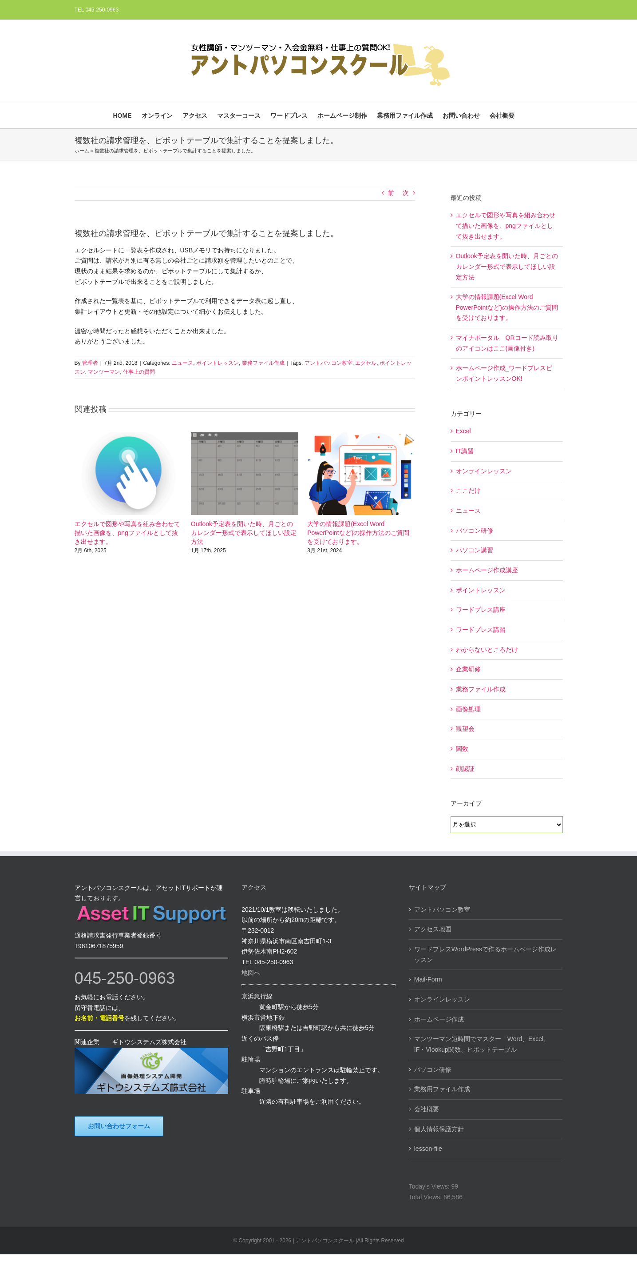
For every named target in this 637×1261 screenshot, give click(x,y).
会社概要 (426, 1109)
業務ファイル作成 (263, 363)
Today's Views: (430, 1186)
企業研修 (468, 669)
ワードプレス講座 (481, 609)
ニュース (182, 363)
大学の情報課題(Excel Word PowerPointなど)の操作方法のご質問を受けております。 (358, 532)
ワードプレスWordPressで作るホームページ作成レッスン (485, 954)
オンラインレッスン (484, 471)
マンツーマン (104, 372)
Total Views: (426, 1197)
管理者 (90, 363)
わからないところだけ (487, 649)
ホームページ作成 (439, 1019)
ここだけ (468, 490)
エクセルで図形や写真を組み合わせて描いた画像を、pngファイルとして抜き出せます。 (127, 532)
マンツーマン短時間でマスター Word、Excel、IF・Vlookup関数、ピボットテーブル (482, 1044)
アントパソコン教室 (328, 363)
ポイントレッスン (217, 363)
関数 (462, 748)
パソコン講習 (474, 550)
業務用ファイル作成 (442, 1089)
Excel (463, 431)
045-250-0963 (125, 978)
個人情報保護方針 (439, 1129)
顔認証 (465, 768)
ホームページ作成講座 (487, 570)
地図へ (250, 972)
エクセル (365, 363)
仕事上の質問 (139, 372)
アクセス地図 (432, 929)
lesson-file (428, 1148)
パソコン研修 (474, 530)
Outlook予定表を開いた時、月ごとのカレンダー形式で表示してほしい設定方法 (244, 532)
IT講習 (465, 451)
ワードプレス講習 (481, 629)
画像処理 (468, 709)
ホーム (82, 150)
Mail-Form (428, 979)
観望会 (465, 728)
